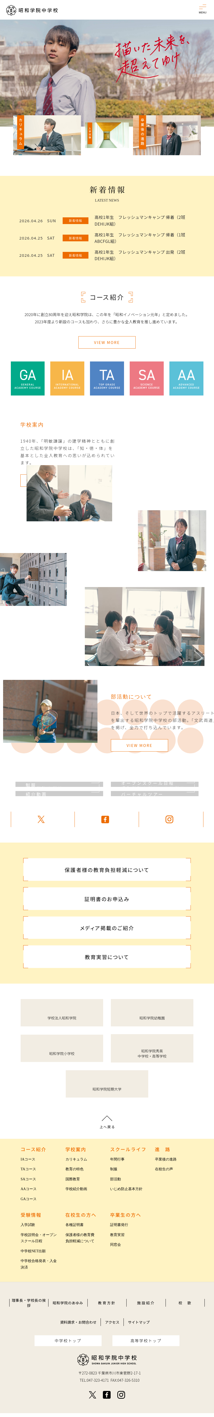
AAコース (29, 1189)
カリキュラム (76, 1159)
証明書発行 (119, 1225)
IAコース (28, 1159)
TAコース (28, 1169)
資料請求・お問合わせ (78, 1322)
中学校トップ (68, 1340)
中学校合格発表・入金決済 (39, 1264)
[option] (107, 73)
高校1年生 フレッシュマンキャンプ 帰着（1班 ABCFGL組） (140, 238)
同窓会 (115, 1245)
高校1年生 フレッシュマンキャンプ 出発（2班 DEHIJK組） (140, 255)
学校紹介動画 (76, 1189)
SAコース (28, 1179)
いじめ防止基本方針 (126, 1189)
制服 (113, 1169)
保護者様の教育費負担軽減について (79, 1238)
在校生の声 (164, 1169)
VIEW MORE (107, 342)
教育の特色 (74, 1169)
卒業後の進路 (166, 1159)
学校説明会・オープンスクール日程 (39, 1238)
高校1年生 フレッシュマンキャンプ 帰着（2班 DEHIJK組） (140, 220)
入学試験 (28, 1225)
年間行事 (117, 1159)
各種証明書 (74, 1225)
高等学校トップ (146, 1340)
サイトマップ (139, 1322)
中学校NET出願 (33, 1251)
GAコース (29, 1199)
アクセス (112, 1322)
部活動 (115, 1179)
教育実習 (117, 1235)
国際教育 (72, 1179)
